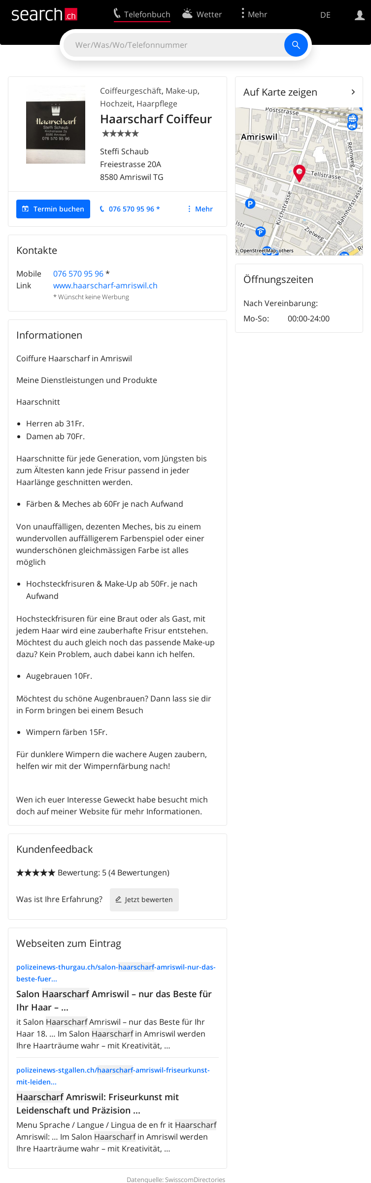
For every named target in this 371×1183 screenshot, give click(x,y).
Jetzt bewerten (149, 899)
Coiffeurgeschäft (131, 90)
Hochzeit (116, 103)
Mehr (204, 208)
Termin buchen (59, 208)
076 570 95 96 (78, 273)
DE (325, 14)
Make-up (182, 90)
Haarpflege (156, 103)
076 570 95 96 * (134, 208)
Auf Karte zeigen (280, 92)
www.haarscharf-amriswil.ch (105, 285)
